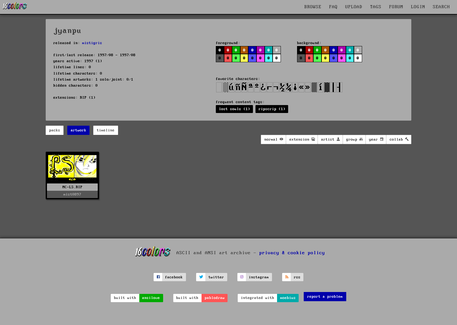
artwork (78, 130)
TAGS (375, 7)
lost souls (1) (234, 109)
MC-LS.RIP (73, 187)
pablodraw (215, 298)
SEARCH (441, 7)
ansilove (151, 298)
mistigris (92, 43)
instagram (259, 277)
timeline (106, 130)
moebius (288, 298)
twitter (216, 277)
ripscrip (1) (272, 109)
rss (297, 277)
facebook (174, 277)
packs (54, 130)
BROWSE (312, 7)
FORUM (396, 7)
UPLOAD (353, 7)
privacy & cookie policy (292, 252)
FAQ (333, 7)
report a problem (325, 297)
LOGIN (418, 7)
